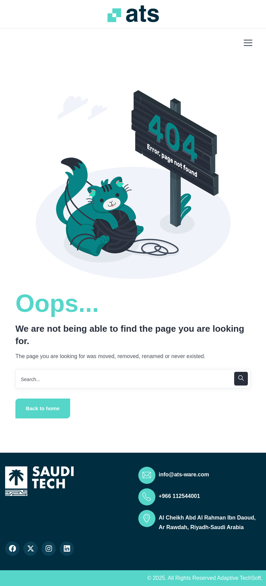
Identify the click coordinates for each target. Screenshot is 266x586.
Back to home (43, 408)
